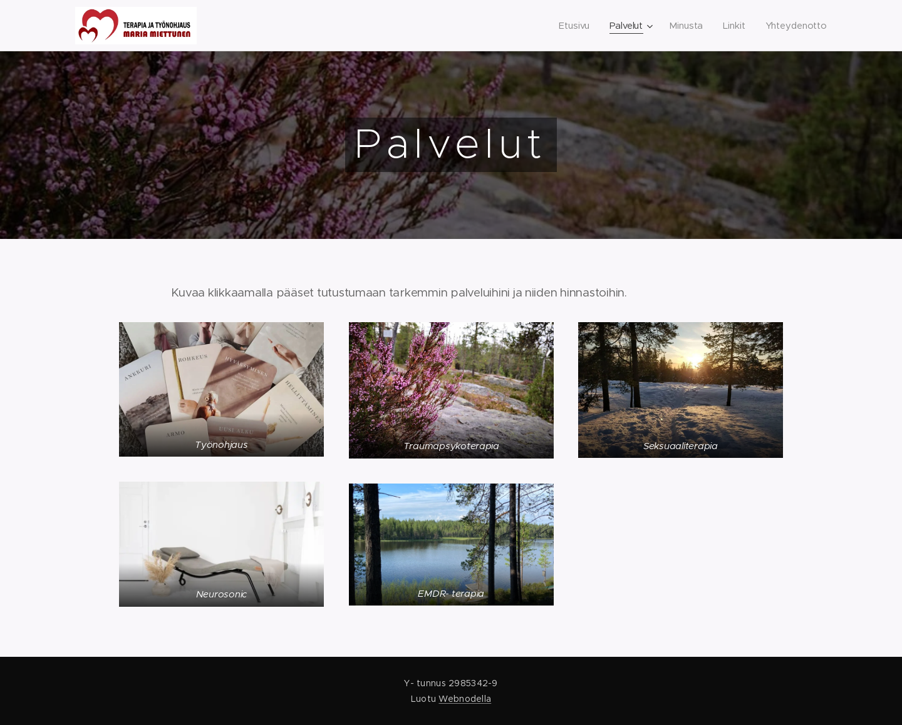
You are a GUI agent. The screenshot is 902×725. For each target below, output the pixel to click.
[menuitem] (573, 25)
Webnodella (464, 698)
